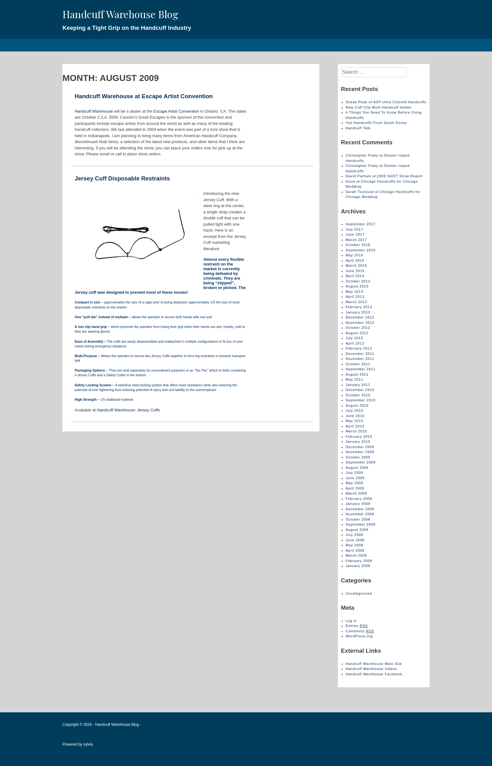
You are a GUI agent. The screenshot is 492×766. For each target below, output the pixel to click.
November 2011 (360, 359)
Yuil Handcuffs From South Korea (376, 123)
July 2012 (354, 338)
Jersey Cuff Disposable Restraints (122, 178)
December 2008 (360, 509)
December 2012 (360, 317)
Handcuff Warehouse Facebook (374, 674)
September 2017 (361, 224)
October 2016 (358, 245)
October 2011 (358, 364)
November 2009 (360, 452)
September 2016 (361, 250)
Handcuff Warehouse (94, 111)
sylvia (88, 744)
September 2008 (361, 524)
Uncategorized (359, 593)
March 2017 (356, 240)
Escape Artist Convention (176, 111)
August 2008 (357, 530)
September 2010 (361, 400)
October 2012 (358, 327)
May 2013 (354, 291)
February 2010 (359, 436)
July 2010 (354, 410)
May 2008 (354, 545)
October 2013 (358, 281)
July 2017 (354, 229)
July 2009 (354, 472)
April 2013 (355, 296)
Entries (357, 626)
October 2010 (358, 395)
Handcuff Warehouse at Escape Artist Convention (144, 96)
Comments (360, 631)
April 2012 (355, 343)
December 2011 (360, 354)
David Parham (359, 176)
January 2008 (358, 566)
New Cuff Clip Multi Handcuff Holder (379, 107)
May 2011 (354, 379)
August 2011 (357, 374)
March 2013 (356, 302)
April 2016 (355, 260)
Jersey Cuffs (148, 410)
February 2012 (359, 348)
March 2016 (356, 265)
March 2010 (356, 431)
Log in (351, 621)
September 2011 (361, 369)
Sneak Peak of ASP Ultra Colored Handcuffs (386, 102)
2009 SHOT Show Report (400, 176)
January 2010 (358, 441)
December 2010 (360, 390)
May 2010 (354, 421)
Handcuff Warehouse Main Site (374, 664)
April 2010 (355, 426)
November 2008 (360, 514)
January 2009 (358, 504)
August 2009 (357, 467)
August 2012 (357, 333)
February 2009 (359, 499)
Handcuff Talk (358, 128)
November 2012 (360, 322)
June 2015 (355, 271)
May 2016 (354, 255)
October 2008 (358, 519)
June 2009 (355, 478)
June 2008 (355, 540)
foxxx (351, 181)
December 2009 (360, 447)
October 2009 (358, 457)
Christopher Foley (362, 155)
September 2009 (361, 462)
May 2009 (354, 483)
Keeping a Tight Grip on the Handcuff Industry (126, 27)
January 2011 (358, 385)
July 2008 (354, 535)
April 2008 (355, 550)
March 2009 (356, 493)
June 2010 (355, 416)
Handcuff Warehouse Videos (371, 669)
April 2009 (355, 488)
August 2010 (357, 405)
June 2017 (355, 234)
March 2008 (356, 555)
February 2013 (359, 307)
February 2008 (359, 561)
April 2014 (355, 276)
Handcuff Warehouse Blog (120, 14)
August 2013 (357, 286)
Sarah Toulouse (360, 192)
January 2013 (358, 312)
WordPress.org (359, 636)
